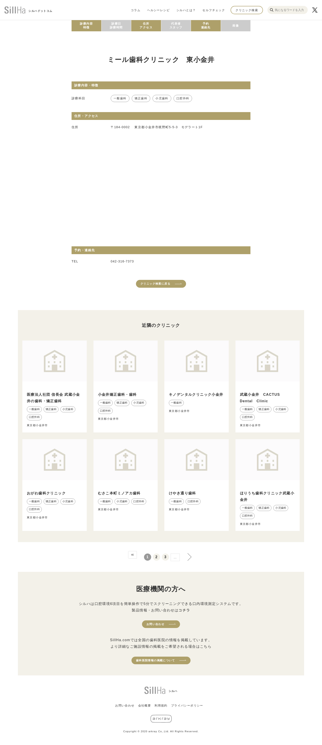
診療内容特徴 (86, 25)
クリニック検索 (246, 10)
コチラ (184, 610)
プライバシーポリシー (187, 705)
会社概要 (144, 705)
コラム (135, 10)
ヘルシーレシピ (158, 10)
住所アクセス (146, 25)
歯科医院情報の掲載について (155, 660)
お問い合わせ (155, 624)
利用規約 (161, 705)
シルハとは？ (186, 10)
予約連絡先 (206, 25)
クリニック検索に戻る (155, 283)
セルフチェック (213, 10)
